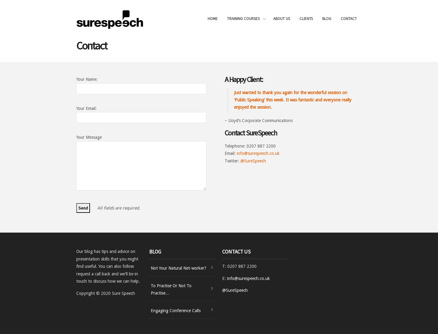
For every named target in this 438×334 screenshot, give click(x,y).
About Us (281, 18)
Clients (306, 18)
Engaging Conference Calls (176, 310)
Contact (349, 18)
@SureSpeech (253, 160)
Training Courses (246, 19)
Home (213, 18)
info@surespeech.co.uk (258, 153)
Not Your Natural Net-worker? (178, 268)
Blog (326, 18)
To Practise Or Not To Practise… (171, 289)
